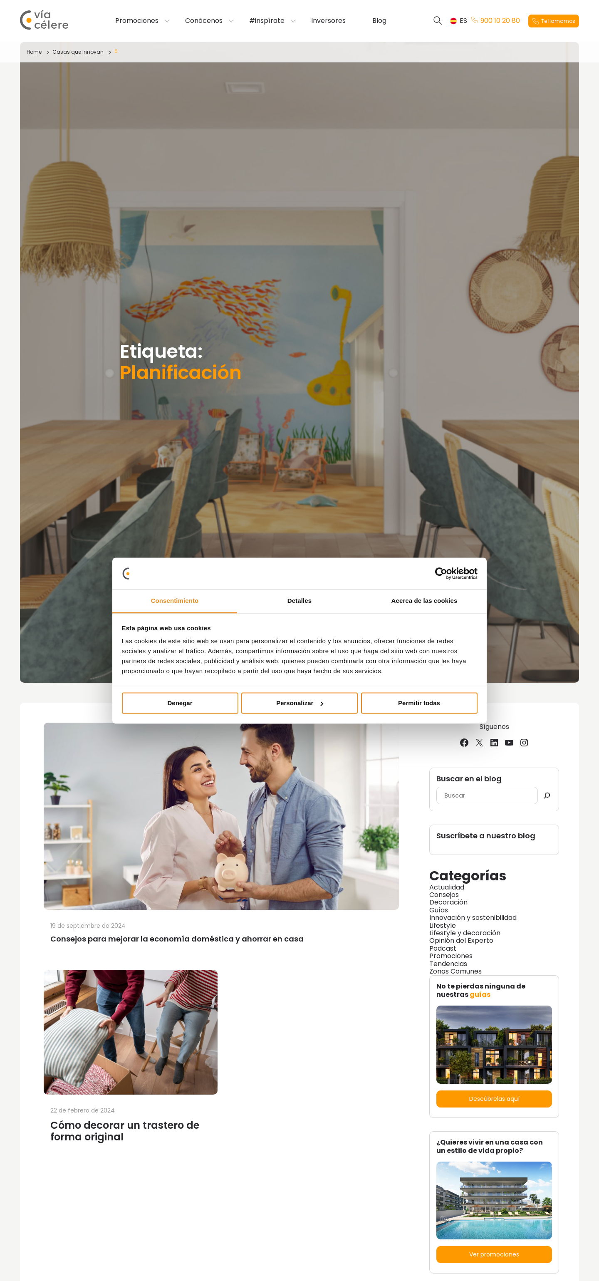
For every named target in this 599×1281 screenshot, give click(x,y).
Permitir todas (419, 702)
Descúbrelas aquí (494, 1099)
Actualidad (446, 887)
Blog (379, 21)
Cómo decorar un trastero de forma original (124, 1131)
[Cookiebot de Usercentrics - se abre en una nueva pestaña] (441, 573)
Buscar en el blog (469, 779)
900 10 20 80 (495, 21)
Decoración (448, 902)
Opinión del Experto (461, 940)
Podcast (442, 948)
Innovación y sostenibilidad (473, 917)
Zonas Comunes (455, 971)
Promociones (136, 21)
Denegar (179, 702)
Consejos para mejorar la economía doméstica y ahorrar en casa (177, 939)
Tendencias (448, 964)
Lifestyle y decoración (464, 933)
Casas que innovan (78, 51)
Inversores (328, 21)
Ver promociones (494, 1254)
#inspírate (267, 21)
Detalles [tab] (299, 601)
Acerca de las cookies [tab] (424, 601)
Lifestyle (442, 925)
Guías (438, 910)
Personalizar (299, 702)
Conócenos (204, 21)
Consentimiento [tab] (175, 601)
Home (34, 51)
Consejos (444, 894)
